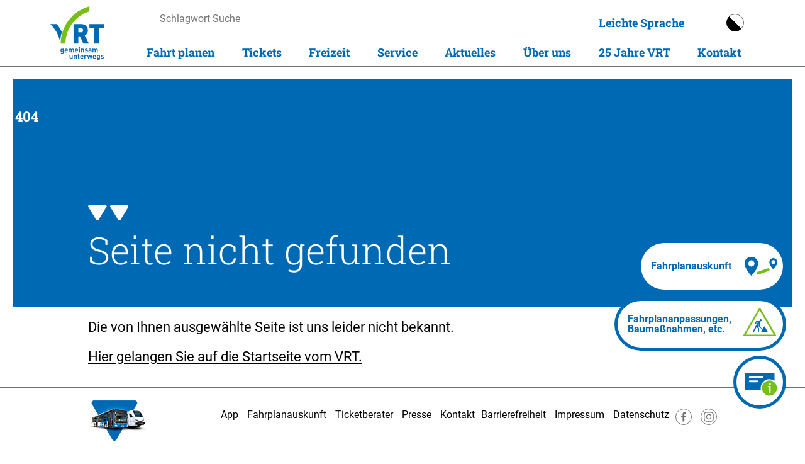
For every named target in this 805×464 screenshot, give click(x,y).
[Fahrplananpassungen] (700, 324)
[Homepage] (77, 33)
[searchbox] (278, 18)
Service (397, 52)
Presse (416, 415)
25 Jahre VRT (634, 52)
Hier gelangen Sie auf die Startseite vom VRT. (225, 357)
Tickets (262, 52)
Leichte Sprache (641, 22)
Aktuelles (470, 52)
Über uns (547, 52)
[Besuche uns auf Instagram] (709, 421)
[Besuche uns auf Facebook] (683, 421)
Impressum (579, 415)
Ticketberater (364, 415)
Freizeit (329, 52)
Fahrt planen (180, 52)
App (229, 415)
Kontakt (719, 52)
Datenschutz (641, 415)
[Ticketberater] (759, 382)
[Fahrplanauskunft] (712, 266)
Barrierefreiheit (513, 415)
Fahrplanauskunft (286, 415)
